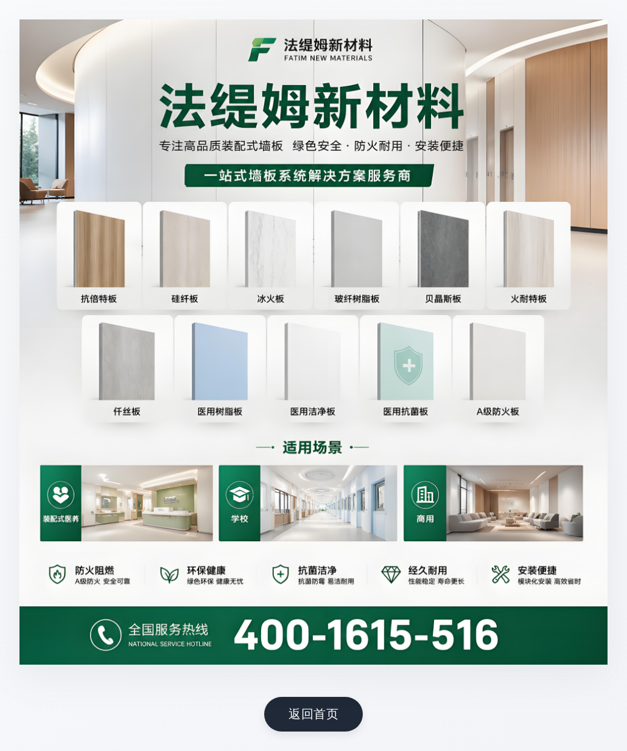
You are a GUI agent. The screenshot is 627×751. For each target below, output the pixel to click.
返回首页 (313, 713)
